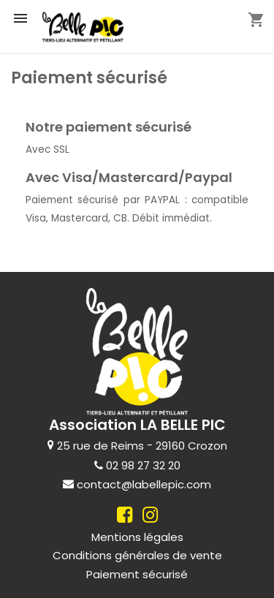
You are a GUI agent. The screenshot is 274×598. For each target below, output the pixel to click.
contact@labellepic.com (144, 485)
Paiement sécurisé (137, 574)
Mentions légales (137, 536)
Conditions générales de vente (137, 555)
